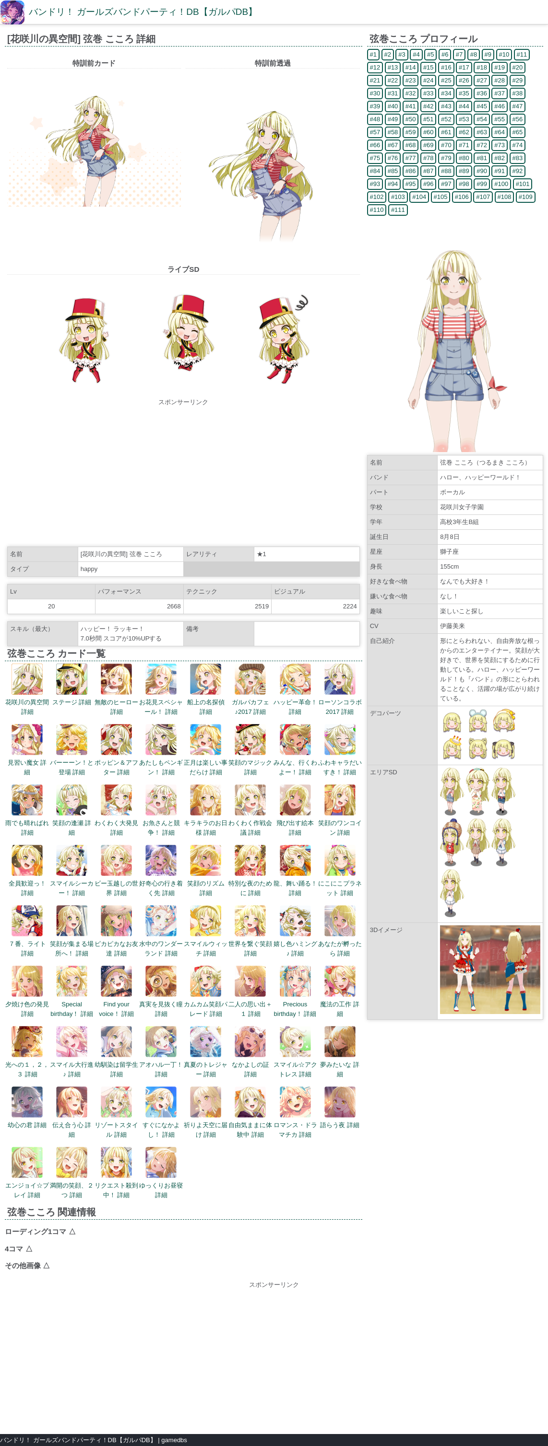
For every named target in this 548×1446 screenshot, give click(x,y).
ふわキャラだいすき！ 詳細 (340, 750)
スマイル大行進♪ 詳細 (72, 1052)
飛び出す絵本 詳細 (295, 810)
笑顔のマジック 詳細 (250, 750)
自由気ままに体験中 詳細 (250, 1112)
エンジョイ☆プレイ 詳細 (27, 1173)
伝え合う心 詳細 (72, 1112)
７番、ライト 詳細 (27, 931)
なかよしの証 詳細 (250, 1052)
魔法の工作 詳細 (339, 991)
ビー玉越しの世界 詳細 (116, 871)
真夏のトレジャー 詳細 (205, 1052)
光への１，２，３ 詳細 (27, 1052)
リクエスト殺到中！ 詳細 (116, 1173)
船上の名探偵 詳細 (206, 689)
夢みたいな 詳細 (339, 1052)
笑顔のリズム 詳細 (206, 871)
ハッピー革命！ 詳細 (295, 689)
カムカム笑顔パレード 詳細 (205, 991)
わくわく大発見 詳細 (116, 810)
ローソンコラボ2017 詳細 (340, 689)
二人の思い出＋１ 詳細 (250, 991)
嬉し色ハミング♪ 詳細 (295, 931)
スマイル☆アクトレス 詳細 (295, 1052)
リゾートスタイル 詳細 (116, 1112)
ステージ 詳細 (72, 685)
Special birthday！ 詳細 (71, 991)
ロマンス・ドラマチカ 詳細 (295, 1112)
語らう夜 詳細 (339, 1107)
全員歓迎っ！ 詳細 (27, 871)
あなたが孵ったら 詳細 (340, 931)
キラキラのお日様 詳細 (205, 810)
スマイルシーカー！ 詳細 (72, 871)
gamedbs (174, 1440)
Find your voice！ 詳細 (116, 991)
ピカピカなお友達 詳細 (116, 931)
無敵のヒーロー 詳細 (116, 689)
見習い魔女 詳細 (27, 750)
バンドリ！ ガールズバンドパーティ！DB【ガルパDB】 (143, 12)
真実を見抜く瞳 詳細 (161, 991)
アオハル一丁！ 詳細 (161, 1052)
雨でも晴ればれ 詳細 (27, 810)
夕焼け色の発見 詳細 (27, 991)
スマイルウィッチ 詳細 (205, 931)
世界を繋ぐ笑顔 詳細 (250, 931)
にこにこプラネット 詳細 (340, 871)
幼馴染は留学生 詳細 (116, 1052)
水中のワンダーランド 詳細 (161, 931)
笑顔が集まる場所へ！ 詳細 (72, 931)
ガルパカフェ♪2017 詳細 (250, 689)
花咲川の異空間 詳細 (27, 689)
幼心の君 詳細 (27, 1107)
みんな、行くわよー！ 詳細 (295, 750)
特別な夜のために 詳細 (250, 871)
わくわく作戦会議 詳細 (250, 810)
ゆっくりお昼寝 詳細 (161, 1173)
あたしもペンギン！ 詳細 (161, 750)
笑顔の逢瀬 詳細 (72, 810)
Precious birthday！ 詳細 (295, 991)
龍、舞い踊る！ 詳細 (295, 871)
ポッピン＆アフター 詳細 (116, 750)
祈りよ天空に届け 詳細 (205, 1112)
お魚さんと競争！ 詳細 (161, 810)
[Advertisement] (183, 474)
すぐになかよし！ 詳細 (161, 1112)
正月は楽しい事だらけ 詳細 (205, 750)
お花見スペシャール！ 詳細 (161, 689)
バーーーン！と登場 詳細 (72, 750)
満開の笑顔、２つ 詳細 (72, 1173)
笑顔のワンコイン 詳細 (340, 810)
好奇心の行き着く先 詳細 (161, 871)
